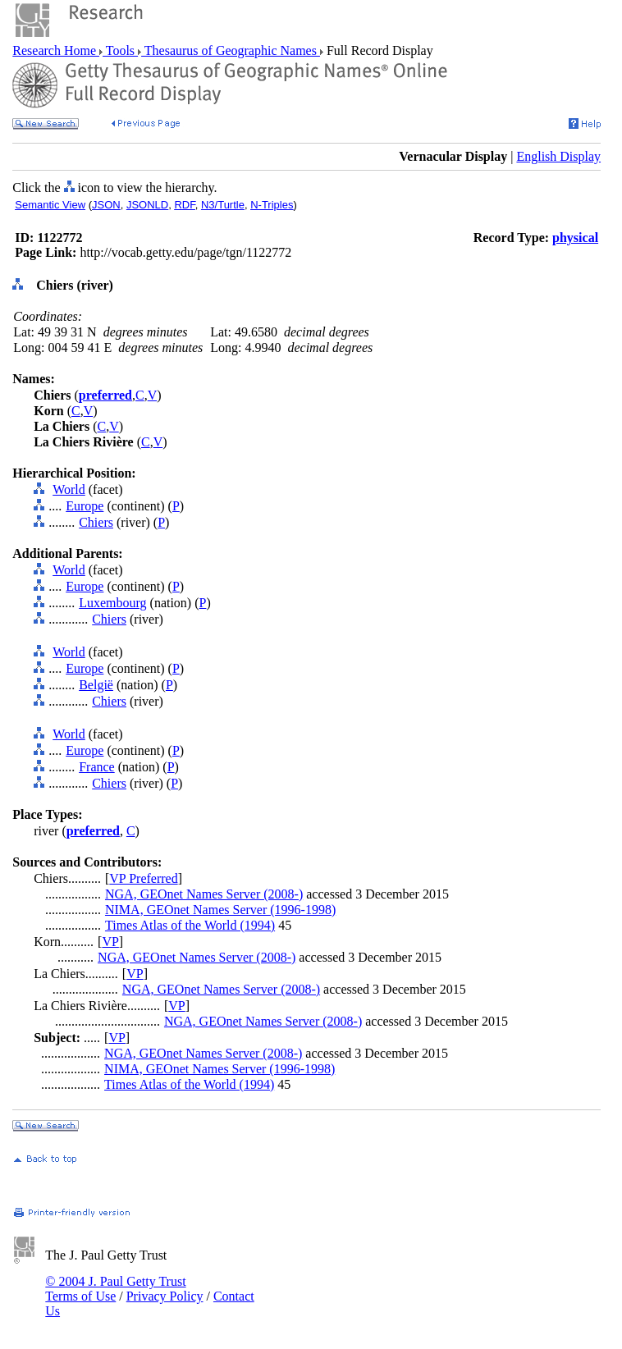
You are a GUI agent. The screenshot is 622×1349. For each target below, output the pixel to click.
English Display (558, 156)
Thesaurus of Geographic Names (230, 50)
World (69, 489)
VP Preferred (143, 878)
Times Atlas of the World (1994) (190, 925)
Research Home (55, 50)
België (96, 685)
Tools (120, 50)
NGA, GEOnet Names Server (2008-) (204, 894)
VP (110, 942)
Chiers (96, 522)
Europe (84, 506)
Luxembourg (112, 603)
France (97, 767)
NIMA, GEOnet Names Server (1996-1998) (220, 910)
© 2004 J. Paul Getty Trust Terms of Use (115, 1288)
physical (575, 238)
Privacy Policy (165, 1296)
